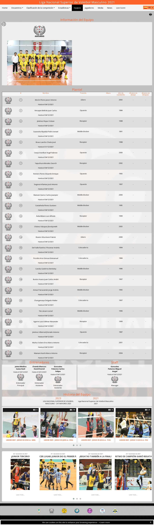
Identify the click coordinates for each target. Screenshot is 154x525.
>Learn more (104, 522)
